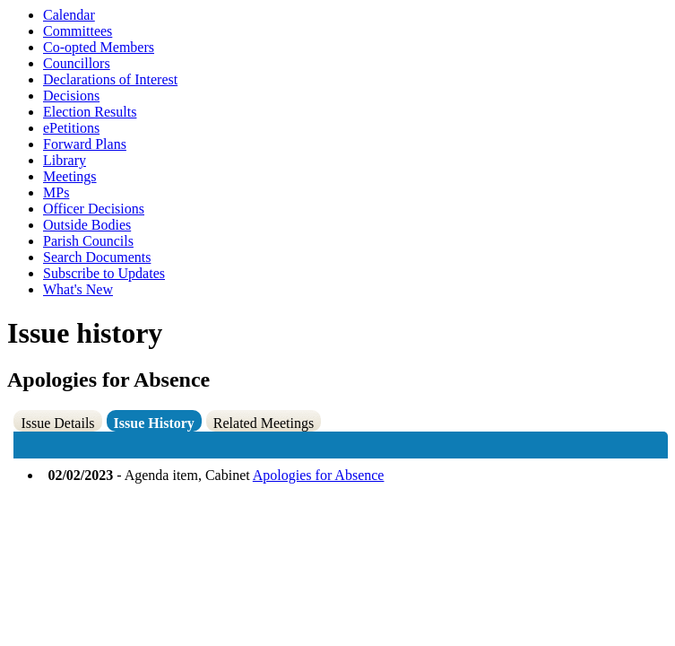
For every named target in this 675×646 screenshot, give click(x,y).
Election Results (89, 111)
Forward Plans (84, 144)
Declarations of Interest (110, 79)
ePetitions (71, 127)
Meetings (70, 176)
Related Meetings (263, 423)
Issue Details (57, 423)
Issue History (154, 423)
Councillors (76, 63)
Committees (77, 31)
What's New (78, 289)
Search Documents (97, 257)
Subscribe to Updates (104, 273)
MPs (56, 192)
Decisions (71, 95)
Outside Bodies (87, 224)
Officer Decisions (93, 208)
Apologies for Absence (319, 475)
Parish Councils (88, 241)
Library (64, 160)
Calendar (69, 14)
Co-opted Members (98, 47)
